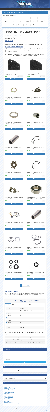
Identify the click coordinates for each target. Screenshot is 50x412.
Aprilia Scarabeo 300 (8, 394)
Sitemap (33, 408)
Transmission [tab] (15, 304)
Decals (34, 17)
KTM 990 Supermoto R (8, 396)
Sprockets (20, 24)
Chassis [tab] (31, 304)
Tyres (34, 24)
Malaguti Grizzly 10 (8, 387)
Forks (20, 21)
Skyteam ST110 (7, 400)
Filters (13, 21)
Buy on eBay (14, 103)
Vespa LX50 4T (7, 398)
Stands (27, 24)
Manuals (27, 21)
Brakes (13, 17)
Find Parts (25, 362)
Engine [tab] (8, 304)
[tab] (25, 337)
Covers (27, 17)
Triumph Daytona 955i (8, 402)
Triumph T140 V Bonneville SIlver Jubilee (12, 403)
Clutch (20, 17)
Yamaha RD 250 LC (8, 391)
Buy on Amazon (14, 78)
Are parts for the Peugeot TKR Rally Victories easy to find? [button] (19, 339)
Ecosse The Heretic (8, 385)
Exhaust (41, 17)
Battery (6, 17)
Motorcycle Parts (25, 408)
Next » (28, 285)
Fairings (6, 21)
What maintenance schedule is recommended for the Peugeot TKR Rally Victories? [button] (24, 342)
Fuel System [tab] (24, 304)
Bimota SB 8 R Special (8, 397)
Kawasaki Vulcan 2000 (8, 389)
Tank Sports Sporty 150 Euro (9, 388)
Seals (41, 21)
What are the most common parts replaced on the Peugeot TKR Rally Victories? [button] (24, 337)
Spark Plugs (13, 24)
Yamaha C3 (6, 401)
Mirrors (34, 21)
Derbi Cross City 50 (8, 393)
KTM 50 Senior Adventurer (9, 392)
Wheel (41, 24)
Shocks (6, 24)
